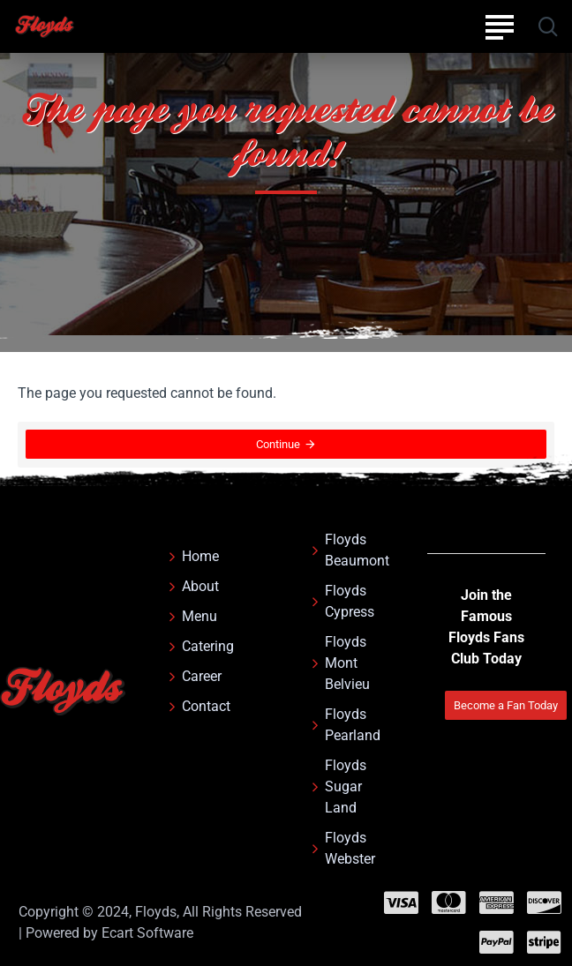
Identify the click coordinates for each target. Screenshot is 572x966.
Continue (278, 445)
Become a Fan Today (506, 705)
